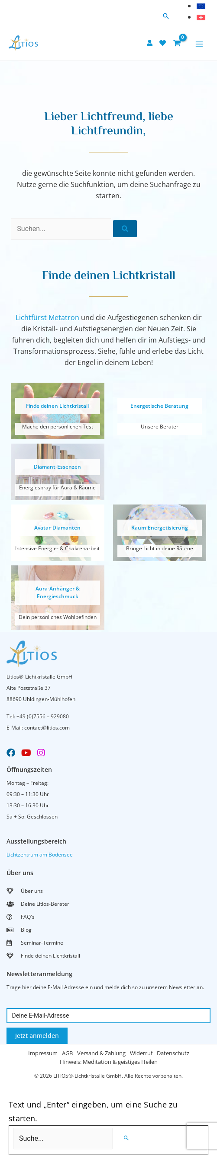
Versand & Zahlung (101, 1053)
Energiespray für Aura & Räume (57, 487)
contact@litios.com (47, 727)
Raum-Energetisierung (159, 527)
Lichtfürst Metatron (47, 317)
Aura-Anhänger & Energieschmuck (58, 592)
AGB (67, 1053)
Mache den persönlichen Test (57, 426)
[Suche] (125, 228)
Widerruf (141, 1053)
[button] (166, 16)
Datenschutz (173, 1053)
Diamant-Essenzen (57, 466)
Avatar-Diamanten (57, 527)
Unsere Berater (159, 426)
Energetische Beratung (159, 405)
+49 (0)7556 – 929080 (42, 716)
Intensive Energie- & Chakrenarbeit (57, 548)
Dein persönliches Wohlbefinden (58, 617)
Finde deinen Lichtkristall (57, 405)
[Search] (126, 1138)
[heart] (163, 43)
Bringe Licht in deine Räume (159, 548)
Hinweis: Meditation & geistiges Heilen (109, 1062)
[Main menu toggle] (199, 44)
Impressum (43, 1053)
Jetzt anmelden (37, 1035)
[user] (150, 43)
